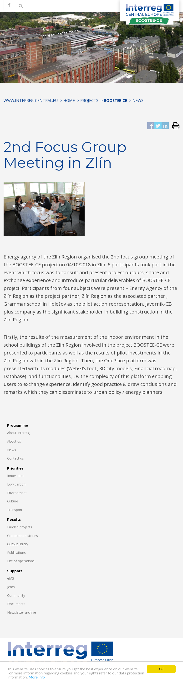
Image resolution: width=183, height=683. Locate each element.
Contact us (15, 458)
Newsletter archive (21, 612)
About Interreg (18, 432)
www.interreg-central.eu (31, 100)
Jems (11, 587)
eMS (10, 578)
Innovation (15, 475)
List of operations (21, 561)
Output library (17, 544)
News (137, 100)
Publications (16, 552)
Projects (89, 100)
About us (14, 441)
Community (16, 595)
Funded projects (19, 527)
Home (69, 100)
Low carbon (16, 484)
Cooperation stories (22, 535)
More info (37, 677)
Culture (12, 501)
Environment (17, 493)
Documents (16, 604)
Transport (14, 509)
